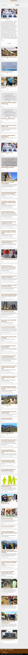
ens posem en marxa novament (7, 71)
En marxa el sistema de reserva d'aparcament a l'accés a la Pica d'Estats (8, 266)
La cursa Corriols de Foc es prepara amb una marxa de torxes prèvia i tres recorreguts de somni (9, 562)
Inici (2, 649)
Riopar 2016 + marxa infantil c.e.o (7, 605)
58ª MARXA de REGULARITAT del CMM (8, 639)
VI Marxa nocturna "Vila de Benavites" (8, 526)
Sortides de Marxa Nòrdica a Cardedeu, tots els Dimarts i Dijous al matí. (9, 486)
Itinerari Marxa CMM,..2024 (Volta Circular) (8, 57)
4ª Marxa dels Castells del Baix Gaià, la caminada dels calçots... (8, 622)
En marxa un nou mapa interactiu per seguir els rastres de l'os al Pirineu (9, 285)
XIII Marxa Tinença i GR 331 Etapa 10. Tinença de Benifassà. (7, 182)
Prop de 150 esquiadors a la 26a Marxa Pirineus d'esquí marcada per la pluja (8, 461)
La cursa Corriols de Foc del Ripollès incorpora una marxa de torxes (7, 572)
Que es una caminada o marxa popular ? (8, 327)
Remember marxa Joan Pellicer (6, 418)
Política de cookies (4, 652)
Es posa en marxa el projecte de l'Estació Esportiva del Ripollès (8, 346)
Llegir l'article (9, 43)
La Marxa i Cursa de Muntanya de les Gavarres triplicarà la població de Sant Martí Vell (9, 533)
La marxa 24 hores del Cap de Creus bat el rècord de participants (8, 412)
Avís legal (3, 651)
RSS (6, 649)
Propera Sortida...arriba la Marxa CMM (8, 118)
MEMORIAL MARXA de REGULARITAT (7, 167)
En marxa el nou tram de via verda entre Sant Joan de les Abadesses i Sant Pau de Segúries (8, 232)
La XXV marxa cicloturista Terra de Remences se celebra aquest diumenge (8, 212)
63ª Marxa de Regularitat (5, 18)
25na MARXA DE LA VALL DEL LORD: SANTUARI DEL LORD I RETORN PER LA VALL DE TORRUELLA (9, 551)
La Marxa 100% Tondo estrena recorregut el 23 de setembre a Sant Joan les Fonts (9, 440)
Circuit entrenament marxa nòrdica (7, 311)
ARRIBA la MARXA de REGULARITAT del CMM (9, 259)
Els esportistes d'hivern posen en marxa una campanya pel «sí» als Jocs (8, 222)
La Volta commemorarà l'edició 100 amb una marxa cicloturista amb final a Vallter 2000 (9, 294)
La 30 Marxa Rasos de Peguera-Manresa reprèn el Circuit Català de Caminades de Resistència (8, 202)
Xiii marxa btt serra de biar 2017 (7, 518)
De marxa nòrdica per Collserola (7, 588)
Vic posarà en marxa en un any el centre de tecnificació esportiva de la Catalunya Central (9, 367)
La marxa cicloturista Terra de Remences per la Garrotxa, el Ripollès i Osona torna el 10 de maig (9, 388)
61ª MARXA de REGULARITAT (6, 404)
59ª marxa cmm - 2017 (5, 503)
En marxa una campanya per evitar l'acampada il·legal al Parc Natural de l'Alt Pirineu (8, 451)
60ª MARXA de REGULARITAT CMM (7, 433)
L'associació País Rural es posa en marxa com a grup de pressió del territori (8, 356)
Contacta (11, 649)
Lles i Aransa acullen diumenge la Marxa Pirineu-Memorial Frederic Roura (8, 470)
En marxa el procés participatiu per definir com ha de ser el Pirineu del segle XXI (9, 193)
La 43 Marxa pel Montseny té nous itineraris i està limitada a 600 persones (9, 241)
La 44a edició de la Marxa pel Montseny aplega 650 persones (8, 136)
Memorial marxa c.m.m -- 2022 (6, 152)
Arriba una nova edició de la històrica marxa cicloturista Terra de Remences (9, 276)
